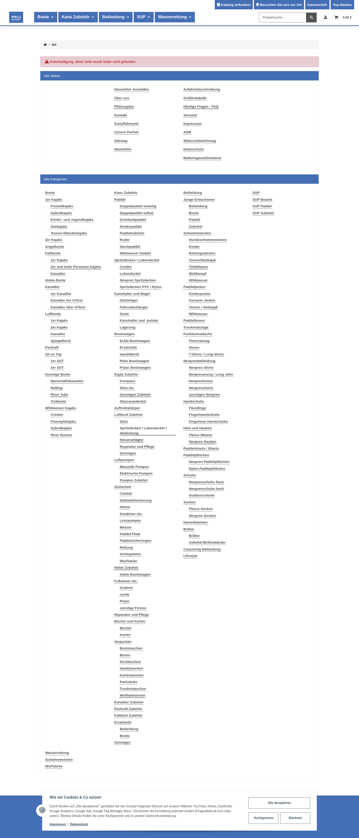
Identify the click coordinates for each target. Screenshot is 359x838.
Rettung (126, 547)
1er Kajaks (53, 199)
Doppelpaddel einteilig (138, 206)
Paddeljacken (194, 287)
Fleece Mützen (200, 435)
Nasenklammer (195, 522)
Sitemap (121, 141)
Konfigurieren (264, 818)
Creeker (57, 414)
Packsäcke (128, 682)
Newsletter (123, 149)
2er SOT (57, 367)
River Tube (59, 394)
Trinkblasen (198, 267)
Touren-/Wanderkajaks (69, 233)
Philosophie (124, 106)
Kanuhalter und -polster (139, 320)
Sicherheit (122, 487)
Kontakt (120, 115)
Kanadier (58, 273)
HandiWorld (129, 354)
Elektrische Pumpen (136, 473)
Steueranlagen (131, 440)
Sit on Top (53, 354)
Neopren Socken (202, 516)
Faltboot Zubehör (128, 715)
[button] (325, 17)
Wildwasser (198, 280)
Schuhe (189, 475)
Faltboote (53, 253)
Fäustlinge (197, 408)
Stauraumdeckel (133, 401)
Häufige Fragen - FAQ (200, 106)
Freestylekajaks (63, 421)
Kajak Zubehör (126, 374)
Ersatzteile (128, 347)
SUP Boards (262, 199)
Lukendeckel (130, 273)
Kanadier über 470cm (68, 307)
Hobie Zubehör (126, 567)
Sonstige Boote (57, 374)
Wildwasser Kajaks (60, 408)
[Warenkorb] (343, 17)
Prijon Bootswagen (135, 367)
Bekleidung (129, 729)
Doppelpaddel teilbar (137, 213)
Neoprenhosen (201, 381)
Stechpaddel (130, 246)
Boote (125, 736)
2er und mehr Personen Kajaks (76, 267)
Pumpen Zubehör (134, 480)
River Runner (61, 435)
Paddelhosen (194, 320)
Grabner (126, 588)
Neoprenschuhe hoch (206, 489)
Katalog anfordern (235, 5)
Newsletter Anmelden (131, 89)
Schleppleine (130, 554)
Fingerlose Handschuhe (208, 421)
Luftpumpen (124, 460)
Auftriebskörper (127, 408)
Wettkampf (197, 273)
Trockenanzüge (195, 327)
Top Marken (342, 5)
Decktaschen (130, 662)
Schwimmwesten (197, 233)
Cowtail (126, 493)
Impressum (192, 123)
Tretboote (58, 401)
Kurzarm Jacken (202, 300)
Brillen (188, 529)
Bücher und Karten (129, 621)
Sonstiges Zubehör (135, 394)
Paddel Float (130, 534)
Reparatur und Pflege (137, 446)
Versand (190, 115)
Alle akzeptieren (279, 803)
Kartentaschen (132, 675)
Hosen (194, 347)
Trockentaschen (133, 689)
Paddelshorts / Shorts (201, 448)
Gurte (124, 314)
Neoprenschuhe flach (206, 482)
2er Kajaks (53, 240)
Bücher (126, 628)
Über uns (121, 98)
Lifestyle (190, 556)
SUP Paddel (262, 206)
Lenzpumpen (130, 520)
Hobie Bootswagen (135, 574)
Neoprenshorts (201, 388)
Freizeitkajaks (62, 206)
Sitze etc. (127, 388)
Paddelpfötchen (196, 455)
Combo (126, 267)
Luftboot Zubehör (128, 414)
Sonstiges (128, 453)
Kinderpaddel (131, 226)
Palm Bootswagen (134, 361)
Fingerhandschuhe (204, 414)
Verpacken (122, 641)
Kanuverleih (317, 5)
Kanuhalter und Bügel (132, 294)
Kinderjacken (199, 294)
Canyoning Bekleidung (202, 549)
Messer (126, 527)
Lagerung (127, 327)
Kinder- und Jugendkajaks (72, 220)
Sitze (124, 421)
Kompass (127, 381)
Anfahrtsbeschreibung (201, 89)
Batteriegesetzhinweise (202, 158)
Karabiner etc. (131, 514)
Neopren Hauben (202, 441)
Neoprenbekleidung (199, 361)
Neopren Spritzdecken (138, 280)
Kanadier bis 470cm (67, 300)
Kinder (194, 246)
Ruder (125, 240)
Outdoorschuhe (202, 495)
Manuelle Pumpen (134, 467)
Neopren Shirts (201, 367)
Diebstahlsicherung (136, 500)
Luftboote (53, 314)
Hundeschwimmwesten (208, 240)
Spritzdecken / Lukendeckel (136, 260)
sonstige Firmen (133, 608)
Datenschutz (193, 149)
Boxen (125, 655)
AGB (187, 132)
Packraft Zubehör (128, 709)
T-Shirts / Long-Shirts (206, 354)
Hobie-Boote (55, 280)
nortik (124, 594)
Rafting (57, 388)
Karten (125, 635)
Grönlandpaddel (133, 220)
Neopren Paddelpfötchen (209, 462)
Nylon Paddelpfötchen (207, 468)
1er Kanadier (61, 294)
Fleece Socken (201, 509)
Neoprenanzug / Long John (211, 374)
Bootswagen (124, 334)
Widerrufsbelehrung (199, 141)
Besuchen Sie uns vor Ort (281, 5)
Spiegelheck (61, 341)
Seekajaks (59, 226)
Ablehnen (295, 818)
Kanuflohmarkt (126, 123)
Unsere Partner (126, 132)
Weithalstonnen (132, 695)
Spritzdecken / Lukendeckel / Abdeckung (143, 430)
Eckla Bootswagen (135, 341)
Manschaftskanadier (67, 381)
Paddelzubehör (132, 233)
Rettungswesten (202, 253)
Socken (189, 502)
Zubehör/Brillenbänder (207, 542)
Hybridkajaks (61, 213)
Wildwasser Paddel (135, 253)
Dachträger (129, 300)
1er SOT (57, 361)
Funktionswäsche (197, 334)
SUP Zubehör (263, 213)
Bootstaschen (131, 648)
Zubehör (196, 226)
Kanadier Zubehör (129, 702)
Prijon (125, 601)
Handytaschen (131, 668)
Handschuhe (193, 401)
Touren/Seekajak (202, 260)
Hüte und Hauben (197, 428)
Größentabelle (195, 98)
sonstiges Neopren (204, 394)
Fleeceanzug (199, 341)
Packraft (52, 347)
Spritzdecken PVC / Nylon (141, 287)
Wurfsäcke (128, 561)
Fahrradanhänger (134, 307)
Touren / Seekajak (203, 307)
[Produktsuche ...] (282, 17)
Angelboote (54, 246)
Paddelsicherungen (135, 540)
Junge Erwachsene (199, 199)
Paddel (119, 199)
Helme (125, 507)
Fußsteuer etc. (126, 581)
